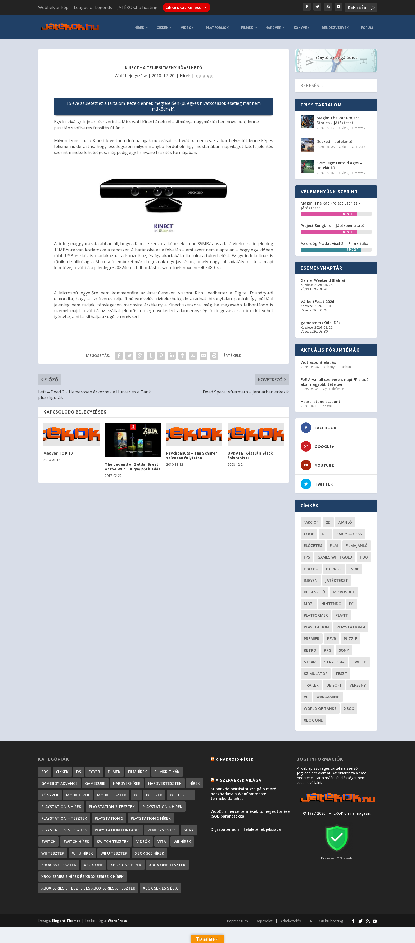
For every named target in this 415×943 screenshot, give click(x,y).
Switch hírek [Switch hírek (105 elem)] (76, 838)
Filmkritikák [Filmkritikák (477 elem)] (167, 768)
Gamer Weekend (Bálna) (323, 277)
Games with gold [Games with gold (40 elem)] (335, 554)
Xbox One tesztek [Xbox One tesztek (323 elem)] (167, 861)
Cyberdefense (333, 386)
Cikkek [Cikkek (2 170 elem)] (62, 768)
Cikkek (162, 24)
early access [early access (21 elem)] (349, 530)
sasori (327, 403)
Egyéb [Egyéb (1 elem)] (94, 768)
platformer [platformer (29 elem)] (316, 612)
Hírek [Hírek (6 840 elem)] (194, 780)
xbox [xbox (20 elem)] (349, 705)
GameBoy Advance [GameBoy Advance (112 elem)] (59, 780)
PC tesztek (357, 125)
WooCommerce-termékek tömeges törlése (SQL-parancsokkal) (250, 811)
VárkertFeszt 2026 (317, 298)
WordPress (117, 917)
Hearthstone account (320, 398)
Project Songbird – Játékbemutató (332, 222)
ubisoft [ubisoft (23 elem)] (334, 682)
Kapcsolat (264, 918)
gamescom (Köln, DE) (320, 319)
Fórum (367, 24)
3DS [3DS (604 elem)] (44, 768)
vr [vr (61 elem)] (306, 693)
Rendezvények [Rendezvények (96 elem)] (161, 826)
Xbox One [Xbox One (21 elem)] (313, 717)
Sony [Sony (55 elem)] (344, 647)
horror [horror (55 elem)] (334, 565)
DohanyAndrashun (337, 364)
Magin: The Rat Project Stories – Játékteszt (338, 117)
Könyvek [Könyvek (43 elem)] (49, 792)
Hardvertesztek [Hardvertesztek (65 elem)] (165, 780)
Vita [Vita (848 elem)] (161, 838)
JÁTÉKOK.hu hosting (137, 7)
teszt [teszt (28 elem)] (341, 670)
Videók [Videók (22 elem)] (143, 838)
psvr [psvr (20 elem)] (331, 635)
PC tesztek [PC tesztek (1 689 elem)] (181, 792)
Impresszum (237, 918)
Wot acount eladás (318, 359)
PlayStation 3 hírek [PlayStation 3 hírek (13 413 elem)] (61, 803)
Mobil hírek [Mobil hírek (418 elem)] (77, 792)
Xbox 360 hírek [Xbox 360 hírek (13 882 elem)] (149, 850)
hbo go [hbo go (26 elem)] (311, 565)
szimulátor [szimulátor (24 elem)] (316, 670)
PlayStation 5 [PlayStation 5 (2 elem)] (109, 815)
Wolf (119, 73)
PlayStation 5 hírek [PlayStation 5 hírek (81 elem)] (151, 815)
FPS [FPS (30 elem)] (307, 554)
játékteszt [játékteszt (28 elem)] (336, 577)
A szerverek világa (238, 777)
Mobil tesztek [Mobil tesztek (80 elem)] (111, 792)
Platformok (217, 24)
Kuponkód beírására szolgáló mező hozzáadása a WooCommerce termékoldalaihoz (243, 790)
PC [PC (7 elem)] (136, 792)
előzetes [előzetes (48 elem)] (313, 542)
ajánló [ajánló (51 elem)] (345, 519)
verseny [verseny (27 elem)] (358, 682)
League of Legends (93, 7)
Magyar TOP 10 (58, 450)
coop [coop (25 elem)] (309, 530)
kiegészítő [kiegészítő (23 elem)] (314, 589)
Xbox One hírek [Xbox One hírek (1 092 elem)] (126, 861)
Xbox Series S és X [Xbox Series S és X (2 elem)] (160, 885)
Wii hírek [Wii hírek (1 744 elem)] (182, 838)
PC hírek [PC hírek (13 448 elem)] (154, 792)
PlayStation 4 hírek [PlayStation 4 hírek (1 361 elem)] (162, 803)
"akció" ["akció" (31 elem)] (311, 519)
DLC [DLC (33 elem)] (325, 530)
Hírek (139, 24)
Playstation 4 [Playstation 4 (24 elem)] (351, 624)
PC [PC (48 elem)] (351, 600)
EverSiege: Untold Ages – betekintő (339, 162)
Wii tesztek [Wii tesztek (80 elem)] (52, 850)
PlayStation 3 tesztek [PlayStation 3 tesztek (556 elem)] (112, 803)
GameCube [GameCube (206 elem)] (95, 780)
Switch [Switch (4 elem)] (48, 838)
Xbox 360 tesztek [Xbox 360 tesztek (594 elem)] (58, 861)
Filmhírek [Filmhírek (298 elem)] (137, 768)
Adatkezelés (290, 918)
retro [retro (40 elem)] (310, 647)
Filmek (247, 24)
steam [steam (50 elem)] (310, 658)
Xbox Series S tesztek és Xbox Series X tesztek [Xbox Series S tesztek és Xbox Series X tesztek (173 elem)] (88, 885)
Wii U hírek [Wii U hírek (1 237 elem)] (82, 850)
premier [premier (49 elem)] (311, 635)
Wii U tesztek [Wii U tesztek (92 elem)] (114, 850)
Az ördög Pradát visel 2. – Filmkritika (334, 240)
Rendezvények (335, 24)
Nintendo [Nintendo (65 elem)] (331, 600)
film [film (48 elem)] (334, 542)
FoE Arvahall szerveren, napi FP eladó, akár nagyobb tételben (335, 379)
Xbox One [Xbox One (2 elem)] (93, 861)
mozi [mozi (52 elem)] (309, 600)
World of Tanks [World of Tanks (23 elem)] (320, 705)
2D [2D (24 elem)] (328, 519)
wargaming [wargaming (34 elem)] (328, 693)
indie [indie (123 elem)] (354, 565)
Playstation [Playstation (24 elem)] (316, 624)
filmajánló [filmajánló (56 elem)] (357, 542)
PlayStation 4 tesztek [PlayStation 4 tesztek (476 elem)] (64, 815)
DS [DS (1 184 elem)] (78, 768)
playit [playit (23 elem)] (342, 612)
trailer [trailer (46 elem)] (311, 682)
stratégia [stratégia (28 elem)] (334, 658)
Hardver (273, 24)
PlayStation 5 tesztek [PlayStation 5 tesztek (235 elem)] (64, 826)
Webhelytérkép (53, 7)
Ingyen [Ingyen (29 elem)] (311, 577)
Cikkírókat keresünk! (186, 7)
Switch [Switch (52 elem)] (359, 658)
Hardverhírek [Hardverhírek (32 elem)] (127, 780)
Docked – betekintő (335, 138)
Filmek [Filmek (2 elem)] (114, 768)
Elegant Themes (66, 917)
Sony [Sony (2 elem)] (189, 826)
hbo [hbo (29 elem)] (364, 554)
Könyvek (301, 24)
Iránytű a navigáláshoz (336, 54)
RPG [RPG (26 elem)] (327, 647)
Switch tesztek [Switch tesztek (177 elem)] (113, 838)
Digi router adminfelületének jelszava (246, 826)
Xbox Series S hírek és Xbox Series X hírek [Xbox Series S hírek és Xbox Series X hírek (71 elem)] (82, 873)
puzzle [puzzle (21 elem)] (350, 635)
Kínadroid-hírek (235, 756)
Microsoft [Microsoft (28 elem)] (344, 589)
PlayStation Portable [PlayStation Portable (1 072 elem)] (117, 826)
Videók (187, 24)
